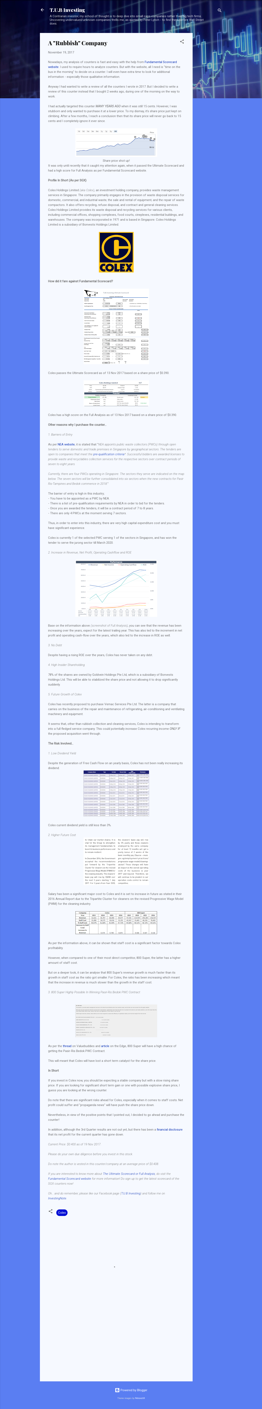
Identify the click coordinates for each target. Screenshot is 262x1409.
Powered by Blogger (131, 1390)
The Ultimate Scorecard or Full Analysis (129, 1174)
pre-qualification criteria (108, 454)
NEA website (66, 444)
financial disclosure (170, 1129)
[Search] (219, 11)
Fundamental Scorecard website (69, 1179)
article (105, 1046)
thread (67, 1046)
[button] (182, 42)
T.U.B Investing (67, 10)
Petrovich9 (140, 1398)
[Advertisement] (209, 94)
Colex (62, 1213)
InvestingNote (57, 1198)
